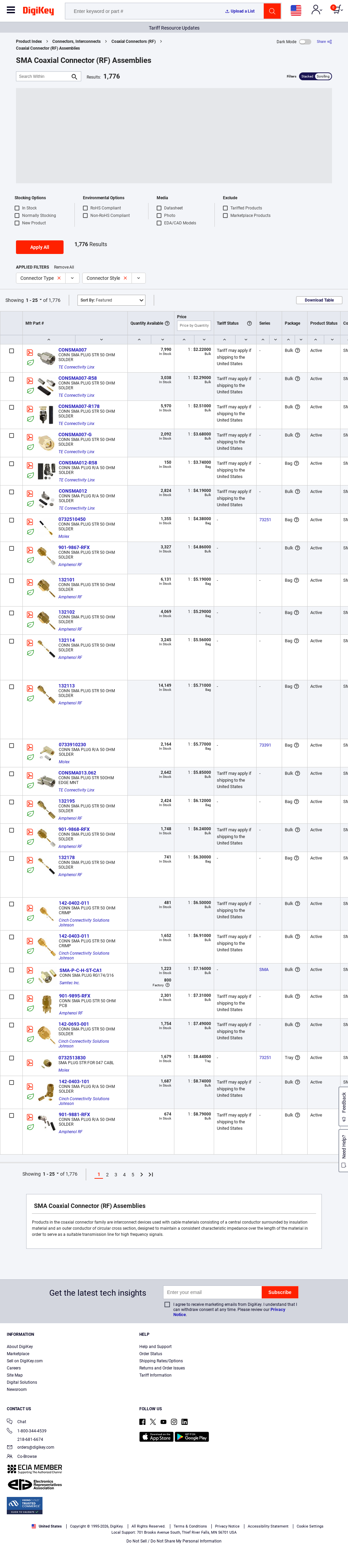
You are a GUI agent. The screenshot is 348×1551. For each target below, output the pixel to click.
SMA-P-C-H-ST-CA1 (80, 970)
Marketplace (18, 1353)
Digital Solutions (22, 1382)
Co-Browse (22, 1457)
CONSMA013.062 (77, 773)
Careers (14, 1368)
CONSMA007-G (75, 434)
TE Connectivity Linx (76, 367)
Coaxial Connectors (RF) (133, 41)
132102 (66, 612)
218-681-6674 (25, 1439)
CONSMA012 (73, 491)
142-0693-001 (73, 1024)
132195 (66, 801)
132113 (66, 685)
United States (47, 1526)
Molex (63, 536)
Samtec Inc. (69, 983)
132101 (66, 579)
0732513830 (72, 1057)
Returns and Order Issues (162, 1368)
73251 (265, 519)
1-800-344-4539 (27, 1431)
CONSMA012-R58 (78, 462)
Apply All (39, 247)
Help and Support (155, 1346)
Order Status (150, 1353)
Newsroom (17, 1389)
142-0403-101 (74, 1081)
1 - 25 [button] (32, 300)
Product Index (29, 41)
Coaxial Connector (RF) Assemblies (48, 48)
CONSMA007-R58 (77, 378)
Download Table (319, 300)
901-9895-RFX (74, 996)
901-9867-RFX (74, 547)
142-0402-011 (74, 903)
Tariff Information (155, 1375)
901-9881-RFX (74, 1114)
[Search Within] (43, 76)
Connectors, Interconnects (76, 41)
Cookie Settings (310, 1526)
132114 (66, 640)
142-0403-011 (74, 936)
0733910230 (72, 744)
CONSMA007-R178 (79, 406)
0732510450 (72, 519)
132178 (66, 857)
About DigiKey (20, 1346)
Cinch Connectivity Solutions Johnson (84, 922)
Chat (16, 1422)
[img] (38, 12)
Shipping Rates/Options (161, 1361)
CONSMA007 (72, 350)
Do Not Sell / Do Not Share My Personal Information (174, 1541)
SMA (263, 969)
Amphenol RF (70, 564)
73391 (265, 745)
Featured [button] (96, 300)
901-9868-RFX (74, 829)
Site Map (15, 1375)
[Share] (324, 41)
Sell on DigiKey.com (25, 1361)
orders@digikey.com (30, 1448)
